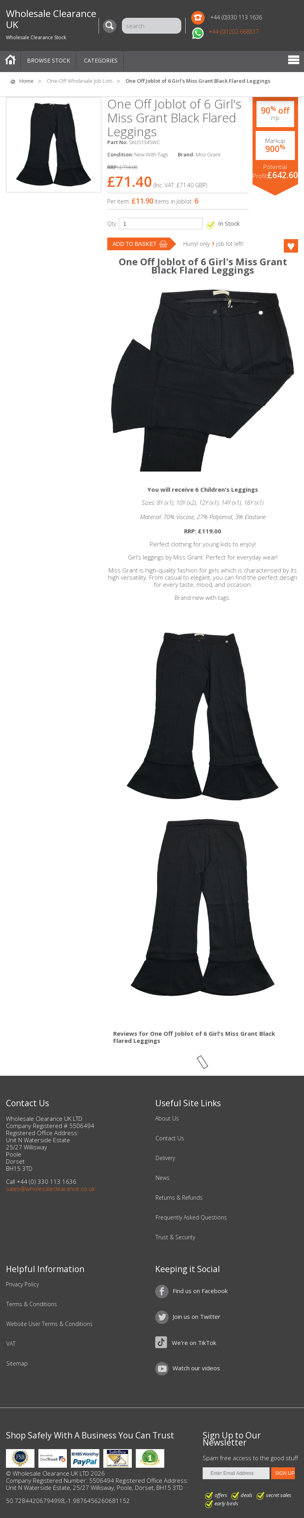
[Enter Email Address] (236, 1473)
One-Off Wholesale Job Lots (79, 80)
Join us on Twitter (196, 1316)
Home (10, 61)
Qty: (112, 223)
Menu (293, 61)
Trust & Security (175, 1237)
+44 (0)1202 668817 (234, 31)
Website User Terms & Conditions (49, 1324)
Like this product (280, 246)
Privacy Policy (22, 1284)
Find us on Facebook (200, 1291)
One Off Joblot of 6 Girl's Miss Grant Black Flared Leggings (197, 80)
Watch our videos (196, 1368)
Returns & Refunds (179, 1197)
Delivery (165, 1158)
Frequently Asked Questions (191, 1217)
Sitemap (17, 1363)
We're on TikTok (194, 1343)
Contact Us (170, 1138)
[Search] (111, 26)
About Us (167, 1118)
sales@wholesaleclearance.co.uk (50, 1189)
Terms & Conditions (31, 1304)
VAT (10, 1343)
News (162, 1177)
